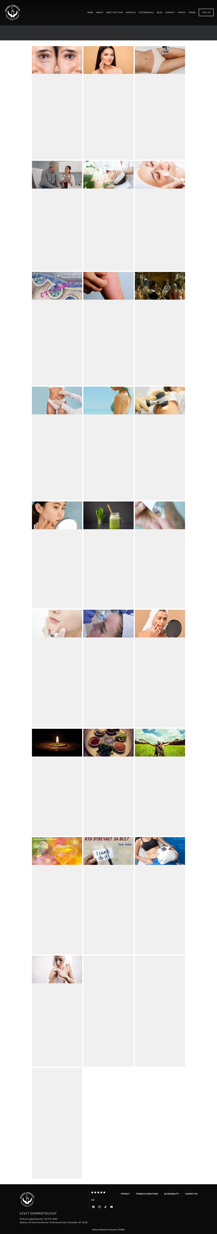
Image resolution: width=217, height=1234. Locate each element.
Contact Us (191, 1194)
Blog (159, 12)
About (99, 12)
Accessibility (171, 1194)
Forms (191, 12)
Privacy (125, 1194)
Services (131, 12)
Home (90, 12)
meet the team (114, 12)
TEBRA (121, 1230)
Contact (170, 12)
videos (181, 12)
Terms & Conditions (147, 1194)
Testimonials (146, 12)
